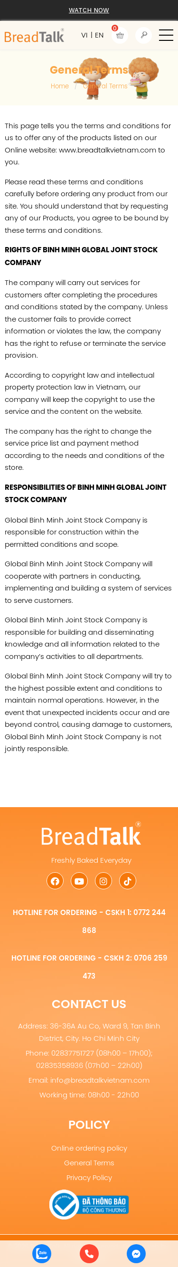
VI (84, 35)
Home (60, 86)
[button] (166, 35)
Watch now (89, 10)
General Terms (89, 1163)
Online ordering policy (89, 1148)
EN (99, 35)
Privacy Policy (89, 1177)
